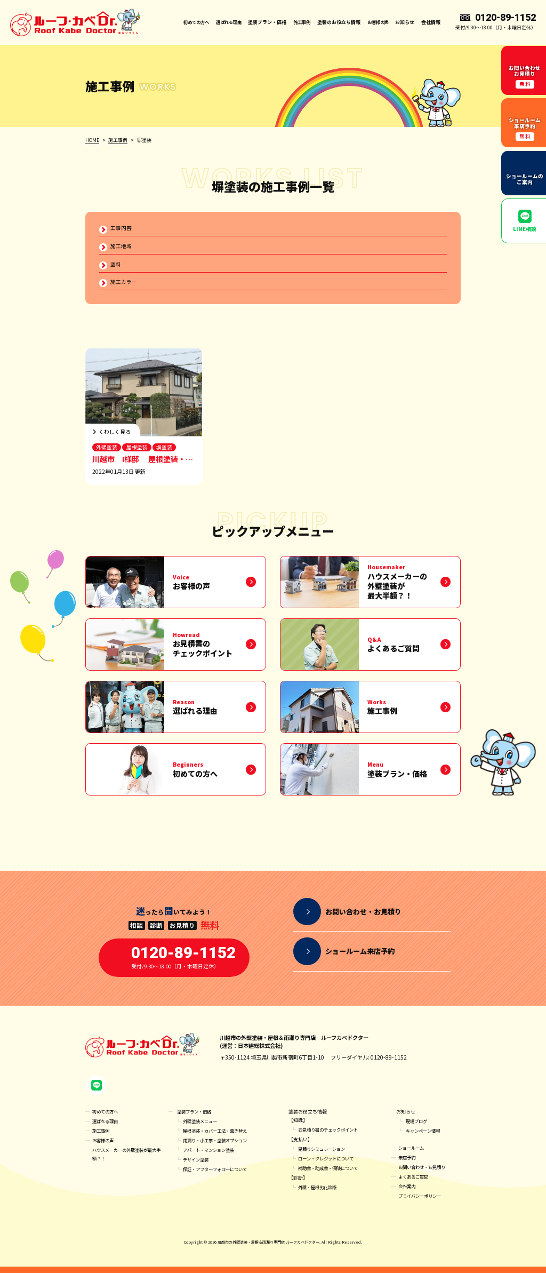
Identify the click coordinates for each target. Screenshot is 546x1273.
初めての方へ (186, 22)
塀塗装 (166, 450)
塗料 (115, 265)
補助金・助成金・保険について (331, 1174)
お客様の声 (377, 22)
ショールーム (412, 1154)
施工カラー (123, 284)
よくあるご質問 (415, 1183)
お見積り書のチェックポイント (331, 1136)
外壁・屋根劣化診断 (319, 1193)
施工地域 (121, 247)
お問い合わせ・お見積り (424, 1173)
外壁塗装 (106, 450)
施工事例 (298, 22)
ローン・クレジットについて (329, 1164)
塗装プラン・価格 (196, 1118)
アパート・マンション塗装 (211, 1156)
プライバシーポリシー (422, 1202)
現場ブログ (418, 1127)
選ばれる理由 (222, 22)
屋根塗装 (137, 450)
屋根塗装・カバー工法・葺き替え (219, 1137)
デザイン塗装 (197, 1166)
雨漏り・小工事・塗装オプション (219, 1146)
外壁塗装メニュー (202, 1127)
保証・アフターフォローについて (218, 1175)
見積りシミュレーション (324, 1155)
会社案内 (407, 1192)
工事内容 (121, 228)
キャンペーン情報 (425, 1137)
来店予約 (407, 1163)
